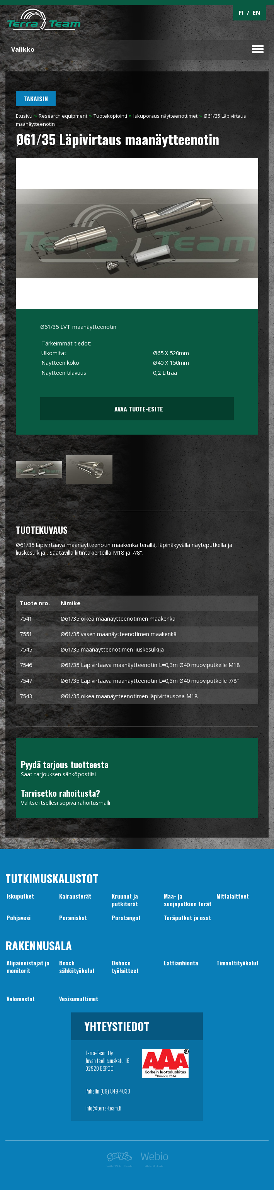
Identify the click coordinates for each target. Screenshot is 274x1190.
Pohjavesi (19, 918)
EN (256, 12)
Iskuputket (20, 896)
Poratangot (126, 918)
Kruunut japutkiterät (125, 900)
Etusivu (24, 115)
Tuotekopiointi (110, 115)
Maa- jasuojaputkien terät (187, 900)
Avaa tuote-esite (137, 408)
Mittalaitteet (232, 896)
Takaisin (36, 98)
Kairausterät (75, 896)
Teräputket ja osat (187, 918)
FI (241, 12)
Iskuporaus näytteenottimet (165, 115)
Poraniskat (73, 918)
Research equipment (63, 115)
